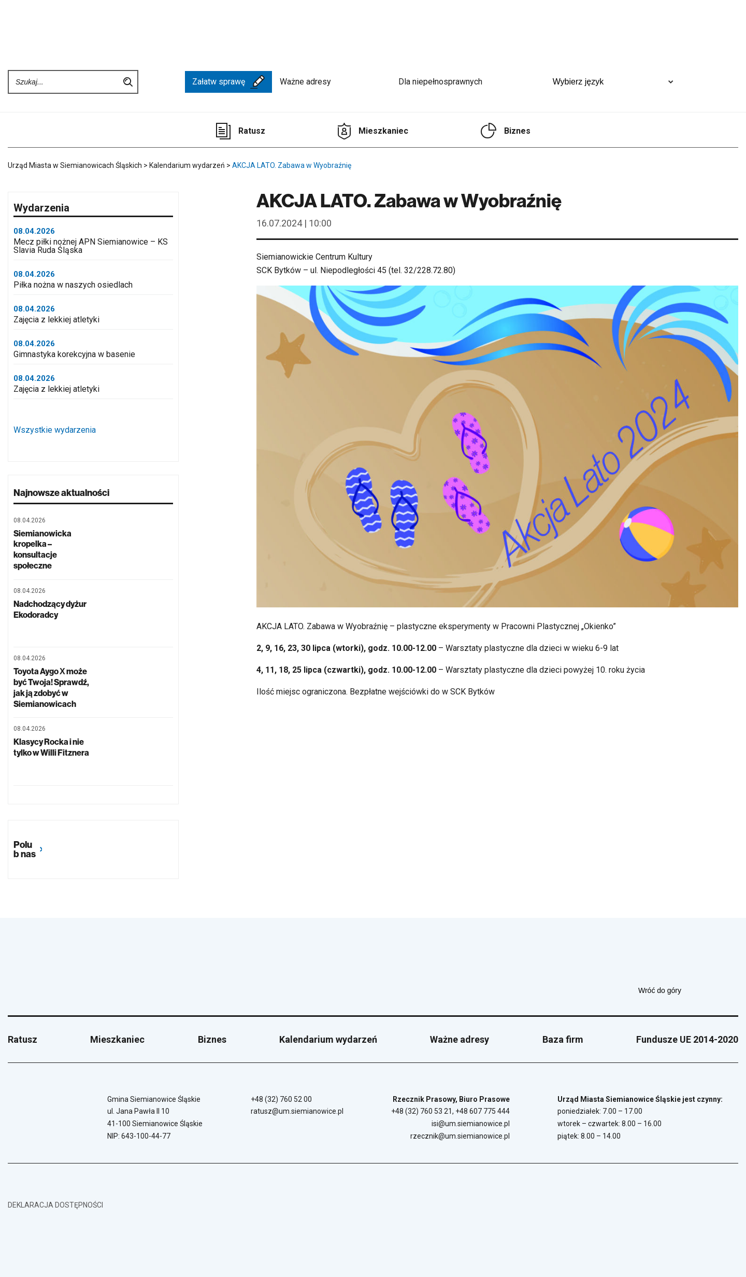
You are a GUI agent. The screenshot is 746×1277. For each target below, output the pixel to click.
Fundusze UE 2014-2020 (687, 1039)
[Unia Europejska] (711, 81)
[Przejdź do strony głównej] (46, 29)
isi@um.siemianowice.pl (471, 1123)
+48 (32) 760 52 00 (281, 1099)
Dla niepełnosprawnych (470, 82)
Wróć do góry (688, 990)
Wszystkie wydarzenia (81, 430)
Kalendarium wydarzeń (328, 1039)
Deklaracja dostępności (55, 1205)
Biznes (517, 131)
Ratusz (251, 131)
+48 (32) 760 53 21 (421, 1111)
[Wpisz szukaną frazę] (64, 81)
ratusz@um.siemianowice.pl (297, 1111)
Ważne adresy (335, 82)
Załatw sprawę (228, 82)
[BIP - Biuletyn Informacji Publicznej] (161, 81)
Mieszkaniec (383, 131)
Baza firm (562, 1039)
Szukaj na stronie (128, 82)
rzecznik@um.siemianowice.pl (460, 1136)
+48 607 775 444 (482, 1111)
